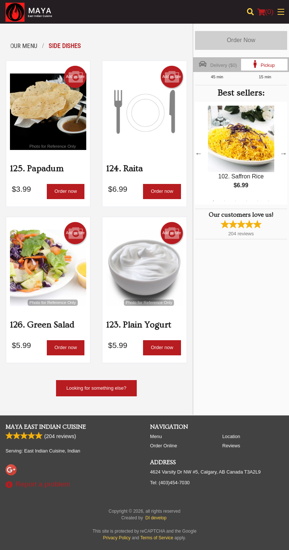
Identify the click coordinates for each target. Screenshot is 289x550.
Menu (156, 436)
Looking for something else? (96, 388)
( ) (265, 11)
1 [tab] (213, 201)
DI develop (155, 517)
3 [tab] (235, 201)
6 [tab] (268, 201)
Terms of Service (156, 537)
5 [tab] (257, 201)
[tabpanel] (241, 153)
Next (283, 153)
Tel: (169, 482)
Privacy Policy (117, 537)
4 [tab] (246, 201)
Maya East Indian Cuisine (46, 427)
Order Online (163, 445)
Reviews (231, 445)
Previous (198, 153)
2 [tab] (224, 201)
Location (231, 436)
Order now (66, 191)
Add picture (75, 77)
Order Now (241, 40)
